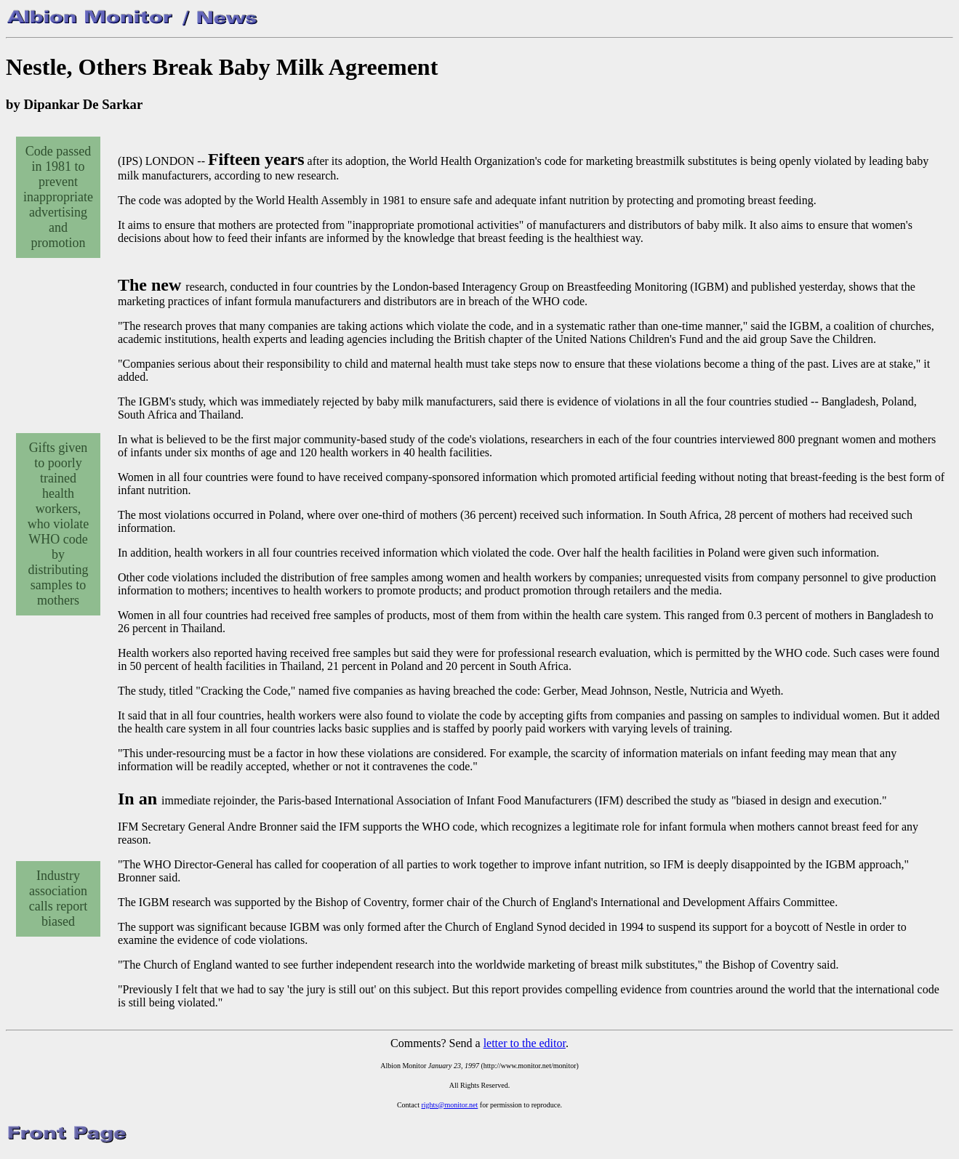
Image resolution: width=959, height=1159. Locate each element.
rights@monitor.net (449, 1105)
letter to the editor (524, 1043)
